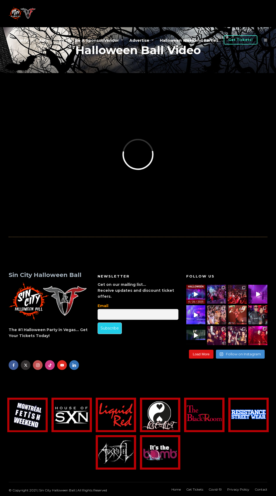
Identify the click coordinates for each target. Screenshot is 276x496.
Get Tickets (194, 489)
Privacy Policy (238, 489)
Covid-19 (215, 489)
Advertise (139, 40)
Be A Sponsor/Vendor (97, 40)
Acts (43, 40)
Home (176, 489)
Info (24, 40)
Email (103, 305)
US (61, 40)
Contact (261, 489)
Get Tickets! (240, 39)
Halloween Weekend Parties (189, 40)
